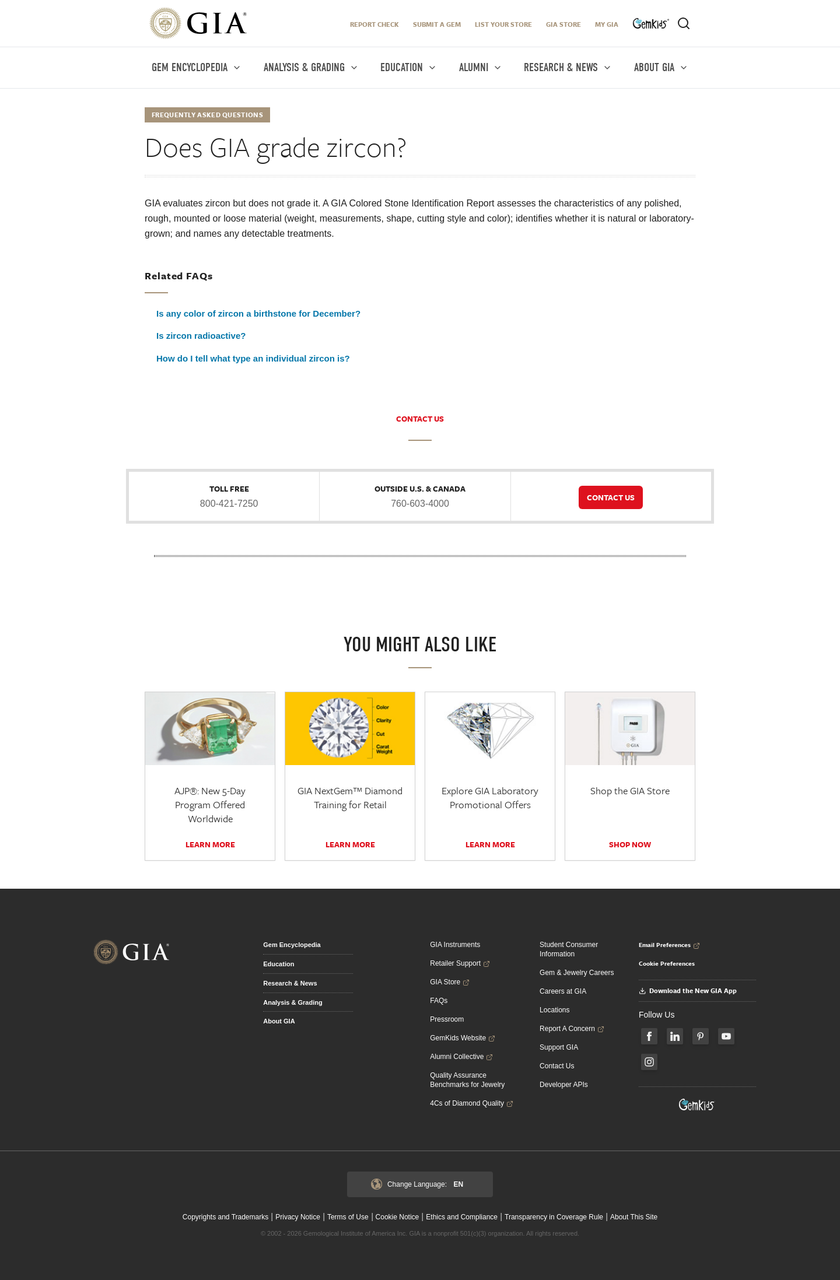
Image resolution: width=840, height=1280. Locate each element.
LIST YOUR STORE (503, 24)
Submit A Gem (437, 24)
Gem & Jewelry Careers (577, 973)
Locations (554, 1010)
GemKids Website (462, 1038)
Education (278, 963)
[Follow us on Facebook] (649, 1036)
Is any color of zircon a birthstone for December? (258, 313)
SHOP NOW (630, 844)
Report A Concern (572, 1029)
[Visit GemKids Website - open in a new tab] (697, 1104)
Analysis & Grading (292, 1002)
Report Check (374, 24)
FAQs (438, 1001)
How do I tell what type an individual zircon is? (253, 358)
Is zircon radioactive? (201, 336)
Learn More (210, 844)
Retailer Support (460, 963)
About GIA (279, 1021)
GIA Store (563, 24)
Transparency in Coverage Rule (554, 1217)
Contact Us (557, 1066)
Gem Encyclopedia (291, 944)
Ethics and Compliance (462, 1217)
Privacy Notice (297, 1217)
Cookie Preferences (667, 963)
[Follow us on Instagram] (649, 1062)
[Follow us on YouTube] (726, 1036)
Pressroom (447, 1019)
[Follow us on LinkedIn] (675, 1036)
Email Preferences (669, 944)
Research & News (290, 983)
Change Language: (417, 1184)
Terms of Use (348, 1217)
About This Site (633, 1217)
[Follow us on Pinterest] (700, 1036)
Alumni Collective (461, 1057)
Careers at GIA (563, 991)
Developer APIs (564, 1085)
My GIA (606, 24)
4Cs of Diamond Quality (471, 1103)
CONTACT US (420, 419)
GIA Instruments (455, 945)
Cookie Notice (397, 1217)
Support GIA (559, 1047)
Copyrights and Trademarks (225, 1217)
